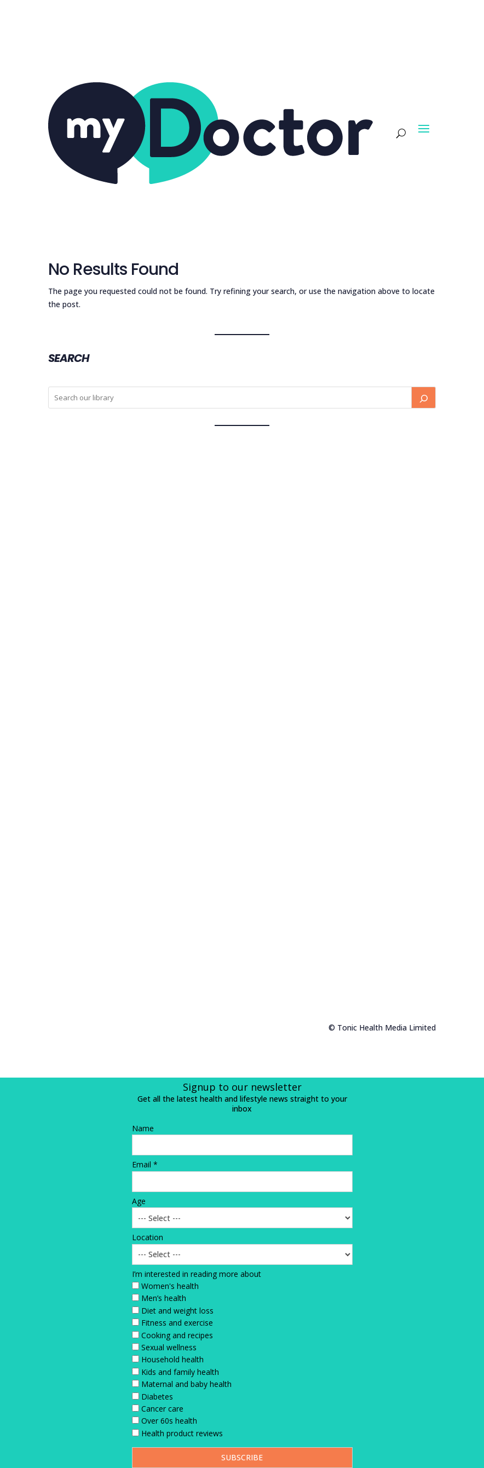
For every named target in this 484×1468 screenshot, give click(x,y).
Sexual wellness (169, 1347)
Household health (172, 1359)
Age (139, 1201)
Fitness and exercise (177, 1322)
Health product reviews (182, 1433)
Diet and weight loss (177, 1310)
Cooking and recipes (177, 1335)
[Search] (423, 397)
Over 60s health (169, 1420)
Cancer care (162, 1408)
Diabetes (157, 1396)
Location (147, 1237)
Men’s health (163, 1298)
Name (143, 1128)
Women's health (170, 1286)
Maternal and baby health (186, 1384)
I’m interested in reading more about (196, 1274)
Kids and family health (180, 1372)
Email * (145, 1164)
